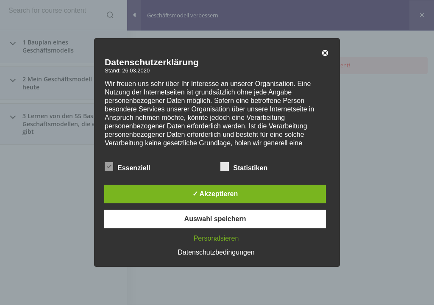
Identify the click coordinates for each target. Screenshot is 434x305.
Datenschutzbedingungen (216, 252)
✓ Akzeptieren (215, 193)
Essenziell (127, 167)
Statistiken (243, 167)
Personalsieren (216, 238)
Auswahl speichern (215, 218)
